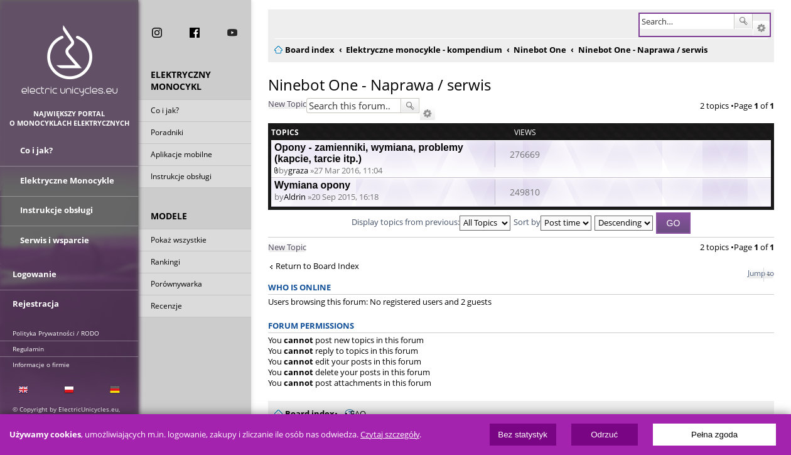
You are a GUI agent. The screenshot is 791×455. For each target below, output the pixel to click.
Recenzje (166, 307)
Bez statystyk (522, 434)
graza (298, 170)
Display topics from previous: (431, 222)
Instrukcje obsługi (181, 177)
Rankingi (165, 263)
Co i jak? (165, 111)
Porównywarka (176, 285)
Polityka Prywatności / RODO (56, 328)
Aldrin (295, 196)
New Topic (287, 103)
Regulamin (28, 344)
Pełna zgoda (714, 434)
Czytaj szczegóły (389, 434)
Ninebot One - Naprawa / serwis (379, 84)
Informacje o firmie (41, 360)
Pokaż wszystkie (179, 241)
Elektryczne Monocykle (67, 181)
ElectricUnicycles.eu (69, 60)
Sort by (552, 222)
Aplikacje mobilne (181, 155)
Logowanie (34, 271)
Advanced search (761, 28)
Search (743, 21)
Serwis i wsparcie (54, 237)
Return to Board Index (317, 266)
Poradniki (167, 133)
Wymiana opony (312, 185)
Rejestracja (36, 299)
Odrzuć (604, 434)
